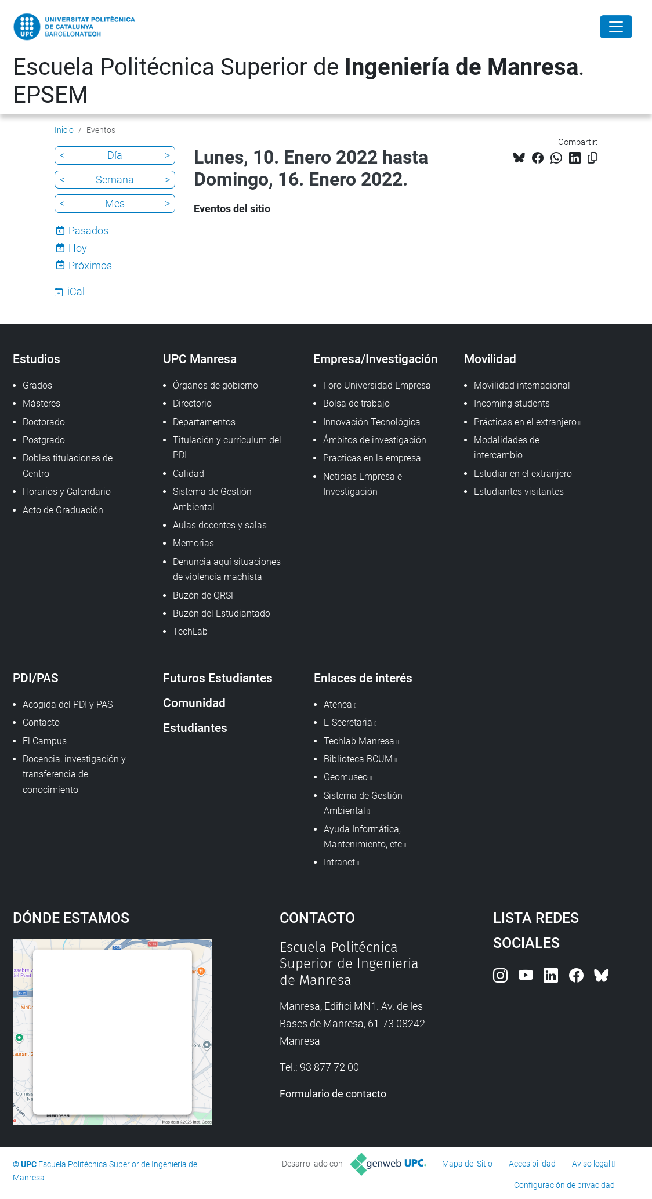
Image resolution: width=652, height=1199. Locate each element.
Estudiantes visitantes (519, 491)
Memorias (193, 543)
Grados (37, 385)
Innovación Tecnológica (372, 422)
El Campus (45, 741)
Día (114, 155)
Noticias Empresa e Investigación (362, 484)
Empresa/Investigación (375, 359)
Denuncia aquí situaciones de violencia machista (227, 569)
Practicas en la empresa (372, 457)
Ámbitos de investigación (374, 439)
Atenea (338, 704)
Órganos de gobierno (215, 385)
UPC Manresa (200, 359)
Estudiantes (195, 727)
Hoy (77, 248)
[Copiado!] (592, 158)
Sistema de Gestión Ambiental (212, 499)
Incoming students (512, 403)
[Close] (616, 26)
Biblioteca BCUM (358, 759)
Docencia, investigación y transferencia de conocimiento (74, 774)
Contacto (41, 722)
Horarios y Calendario (67, 491)
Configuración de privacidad (564, 1185)
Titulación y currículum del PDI (227, 447)
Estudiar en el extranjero (523, 473)
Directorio (192, 403)
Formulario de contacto (333, 1094)
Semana (115, 179)
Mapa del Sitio (467, 1163)
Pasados (88, 230)
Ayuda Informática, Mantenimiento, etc (363, 837)
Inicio (64, 130)
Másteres (41, 403)
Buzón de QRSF (204, 595)
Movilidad (490, 359)
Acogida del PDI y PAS (68, 704)
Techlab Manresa (359, 741)
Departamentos (204, 422)
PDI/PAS (36, 678)
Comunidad (194, 703)
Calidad (188, 473)
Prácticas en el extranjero (525, 422)
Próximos (90, 265)
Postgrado (44, 439)
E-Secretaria (348, 722)
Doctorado (44, 422)
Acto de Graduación (63, 510)
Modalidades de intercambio (506, 447)
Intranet (339, 862)
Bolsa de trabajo (356, 403)
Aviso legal (591, 1163)
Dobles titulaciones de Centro (68, 465)
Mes (115, 203)
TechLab (190, 631)
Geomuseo (346, 777)
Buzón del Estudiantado (221, 613)
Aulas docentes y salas (220, 525)
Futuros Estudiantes (218, 678)
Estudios (36, 359)
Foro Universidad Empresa (377, 385)
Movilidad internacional (522, 385)
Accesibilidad (532, 1163)
